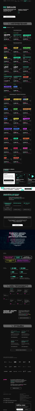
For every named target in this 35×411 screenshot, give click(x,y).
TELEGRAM (6, 398)
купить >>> (5, 52)
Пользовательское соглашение (23, 396)
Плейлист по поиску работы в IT (20, 180)
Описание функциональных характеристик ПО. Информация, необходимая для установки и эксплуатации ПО (26, 397)
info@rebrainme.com (10, 400)
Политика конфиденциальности (23, 393)
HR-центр (19, 1)
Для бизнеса (16, 1)
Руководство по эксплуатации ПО (23, 399)
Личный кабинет (30, 1)
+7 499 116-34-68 (8, 402)
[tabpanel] (17, 97)
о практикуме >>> (9, 52)
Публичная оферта (21, 394)
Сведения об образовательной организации (24, 400)
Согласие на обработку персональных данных (24, 395)
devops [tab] (5, 27)
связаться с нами (26, 1)
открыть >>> (17, 183)
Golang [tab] (13, 27)
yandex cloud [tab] (8, 27)
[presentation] (30, 185)
